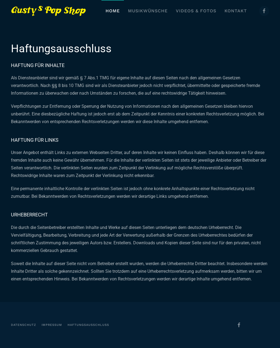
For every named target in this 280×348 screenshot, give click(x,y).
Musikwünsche (148, 10)
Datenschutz (23, 325)
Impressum (52, 325)
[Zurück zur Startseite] (48, 11)
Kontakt (235, 10)
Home (113, 10)
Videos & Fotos (196, 10)
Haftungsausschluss (88, 325)
